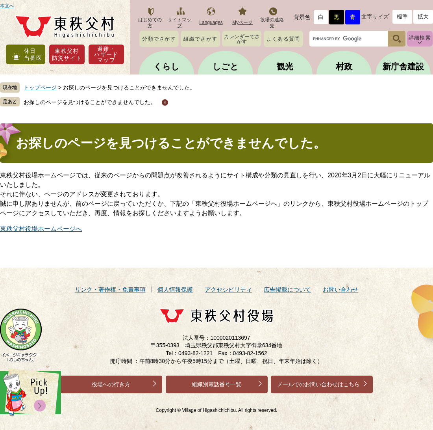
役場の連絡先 (272, 22)
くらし (166, 66)
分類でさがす (159, 39)
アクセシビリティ (228, 289)
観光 (285, 66)
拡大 (423, 16)
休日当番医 (33, 54)
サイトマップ (179, 22)
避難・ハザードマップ (106, 54)
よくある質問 (283, 39)
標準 (402, 16)
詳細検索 (420, 38)
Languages (210, 22)
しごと (226, 66)
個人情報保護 (175, 289)
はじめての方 (150, 22)
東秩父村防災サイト (67, 54)
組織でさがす (200, 39)
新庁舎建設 (403, 66)
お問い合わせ (340, 289)
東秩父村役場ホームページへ (41, 228)
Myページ (242, 22)
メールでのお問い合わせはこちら (318, 384)
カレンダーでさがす (242, 39)
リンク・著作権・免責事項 (110, 289)
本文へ (7, 6)
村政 (344, 66)
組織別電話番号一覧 (216, 384)
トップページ (40, 87)
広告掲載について (287, 289)
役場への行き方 (111, 384)
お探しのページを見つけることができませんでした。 (90, 102)
